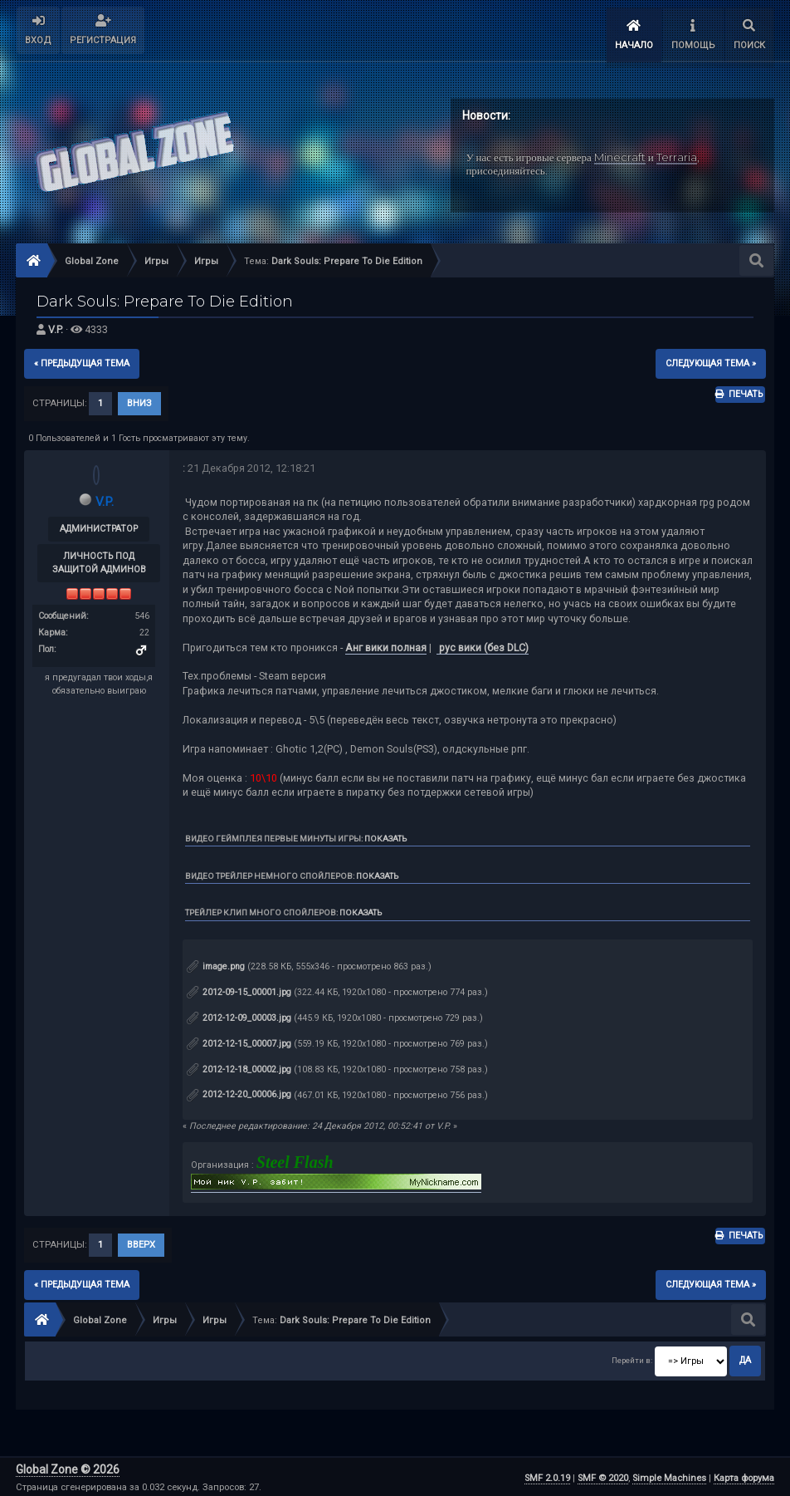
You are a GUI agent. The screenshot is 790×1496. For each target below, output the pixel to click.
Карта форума (744, 1475)
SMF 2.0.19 (547, 1475)
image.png (216, 964)
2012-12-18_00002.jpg (239, 1066)
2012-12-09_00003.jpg (239, 1014)
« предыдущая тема (81, 360)
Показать (385, 835)
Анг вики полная (386, 644)
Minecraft (620, 153)
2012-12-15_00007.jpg (239, 1040)
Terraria (676, 153)
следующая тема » (711, 360)
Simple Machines (669, 1475)
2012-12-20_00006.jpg (239, 1091)
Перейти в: (632, 1357)
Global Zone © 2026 (67, 1467)
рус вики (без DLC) (482, 644)
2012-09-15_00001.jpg (239, 989)
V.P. (55, 327)
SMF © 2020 (603, 1475)
